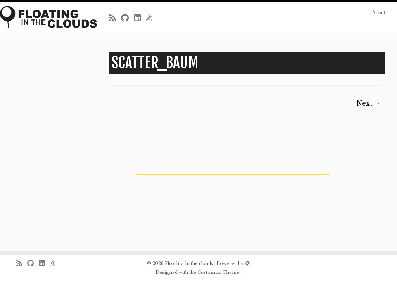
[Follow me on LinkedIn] (140, 18)
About (378, 13)
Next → (369, 103)
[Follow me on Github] (127, 18)
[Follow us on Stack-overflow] (151, 18)
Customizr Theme (218, 272)
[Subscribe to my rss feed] (115, 18)
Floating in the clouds (189, 263)
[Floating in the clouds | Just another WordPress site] (46, 17)
